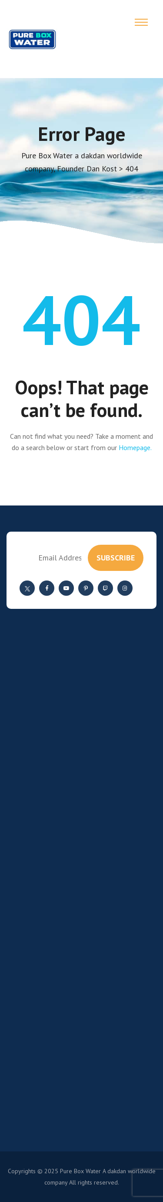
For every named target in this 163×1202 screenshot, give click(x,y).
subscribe (115, 558)
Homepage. (135, 447)
